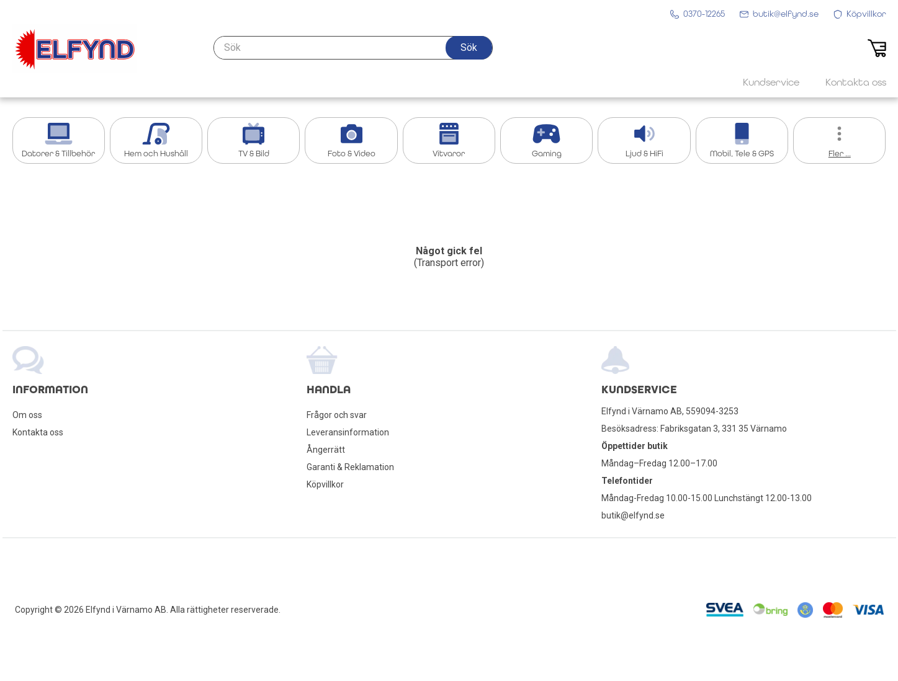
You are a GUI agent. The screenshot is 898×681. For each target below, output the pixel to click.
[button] (469, 48)
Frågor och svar (337, 415)
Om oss (27, 415)
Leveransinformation (348, 432)
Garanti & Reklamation (350, 467)
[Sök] (353, 48)
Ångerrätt (326, 450)
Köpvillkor (325, 484)
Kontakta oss (37, 432)
